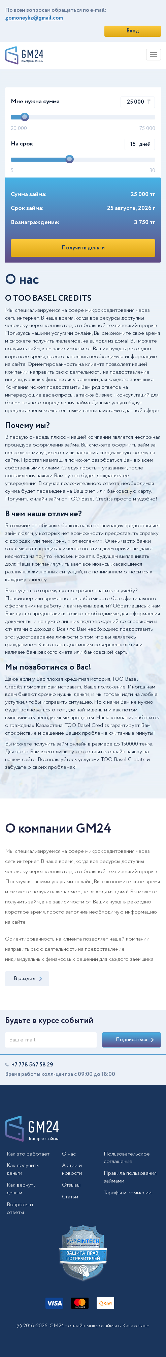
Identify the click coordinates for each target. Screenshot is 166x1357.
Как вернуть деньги (21, 1189)
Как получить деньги (23, 1169)
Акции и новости (72, 1169)
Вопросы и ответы (20, 1208)
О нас (69, 1154)
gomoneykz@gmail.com (34, 18)
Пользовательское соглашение (127, 1158)
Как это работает (28, 1154)
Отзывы (71, 1185)
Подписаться (135, 1039)
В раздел (28, 978)
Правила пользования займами (130, 1177)
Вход (132, 31)
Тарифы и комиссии (128, 1193)
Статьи (70, 1197)
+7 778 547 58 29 (32, 1065)
